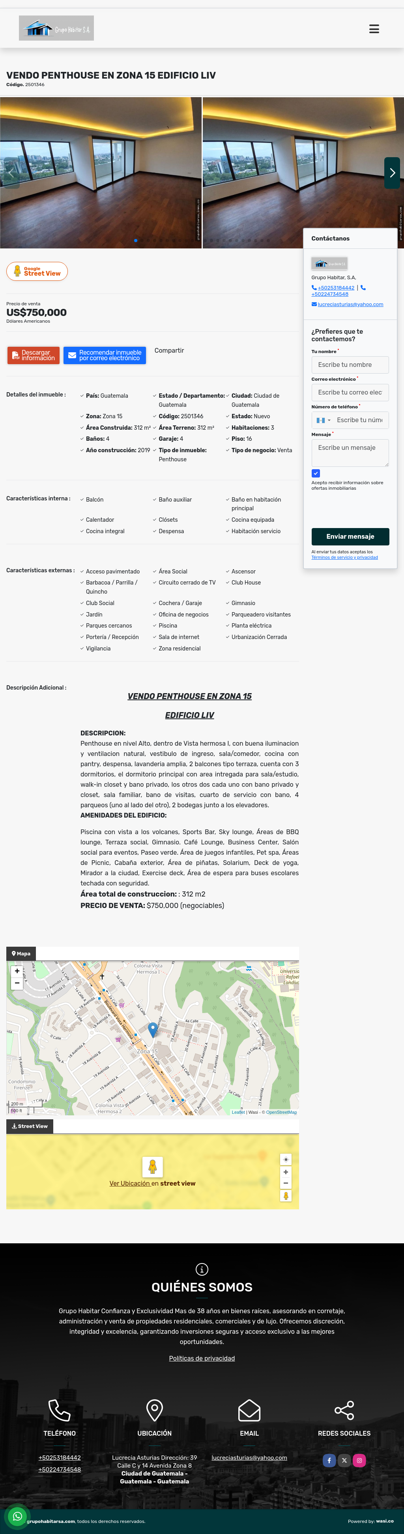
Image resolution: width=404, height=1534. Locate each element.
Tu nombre (325, 351)
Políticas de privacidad (202, 1358)
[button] (135, 240)
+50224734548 (330, 294)
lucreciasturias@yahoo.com (350, 304)
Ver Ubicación (131, 1183)
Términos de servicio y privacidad (345, 557)
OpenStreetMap (281, 1112)
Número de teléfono (336, 407)
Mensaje (323, 434)
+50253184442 (336, 288)
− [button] (17, 984)
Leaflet (238, 1112)
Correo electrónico (335, 379)
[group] (101, 172)
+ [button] (17, 972)
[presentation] (355, 502)
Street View (37, 271)
